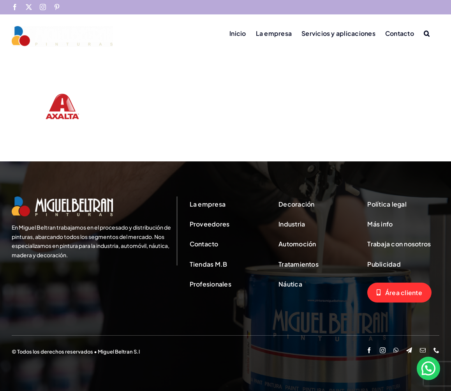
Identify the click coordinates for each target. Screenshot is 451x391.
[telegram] (409, 350)
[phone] (436, 350)
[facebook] (369, 350)
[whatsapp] (395, 350)
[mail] (423, 350)
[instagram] (383, 350)
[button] (427, 32)
